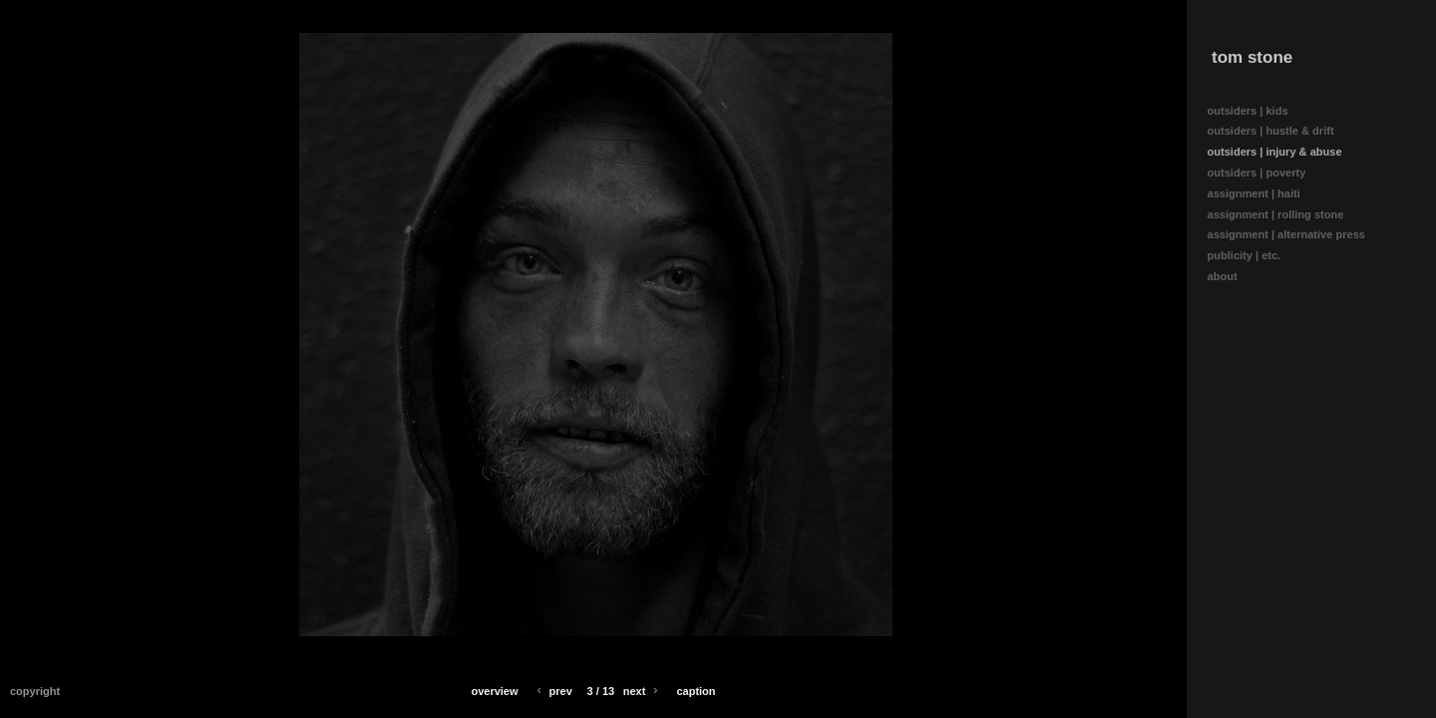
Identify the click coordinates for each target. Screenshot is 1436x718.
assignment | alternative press (1294, 234)
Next (642, 691)
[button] (494, 691)
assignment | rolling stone (1283, 214)
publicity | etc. (1251, 255)
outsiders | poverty (1257, 173)
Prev (553, 691)
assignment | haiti (1261, 193)
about (1230, 276)
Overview (494, 691)
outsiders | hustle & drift (1271, 131)
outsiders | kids (1248, 111)
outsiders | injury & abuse (1275, 152)
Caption (695, 691)
